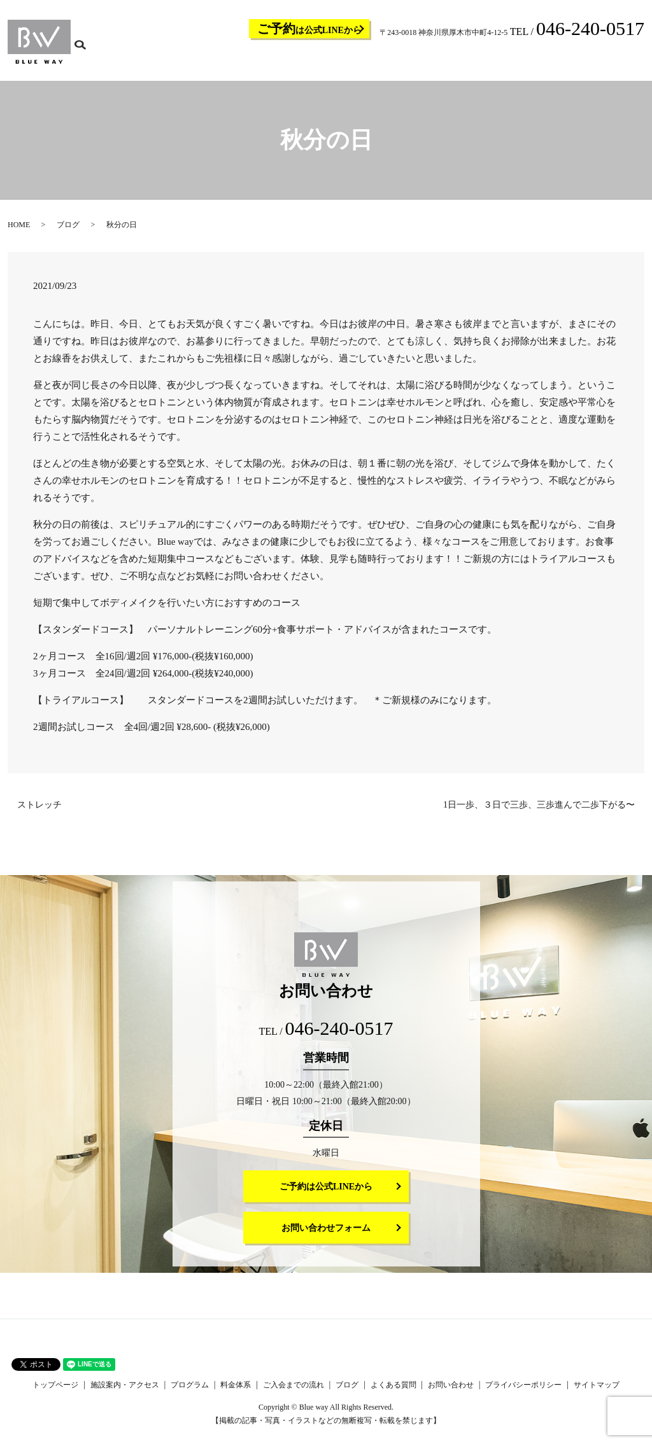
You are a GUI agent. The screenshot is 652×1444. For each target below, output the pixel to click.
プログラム (358, 61)
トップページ (232, 61)
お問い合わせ (598, 61)
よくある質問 (545, 61)
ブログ (503, 61)
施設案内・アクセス (296, 61)
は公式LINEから (309, 29)
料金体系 (400, 61)
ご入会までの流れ (453, 61)
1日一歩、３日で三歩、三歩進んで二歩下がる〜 (539, 813)
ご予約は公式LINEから (326, 1195)
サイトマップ (597, 1393)
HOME (19, 232)
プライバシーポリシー (523, 1393)
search (642, 60)
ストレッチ (39, 813)
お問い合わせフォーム (326, 1236)
